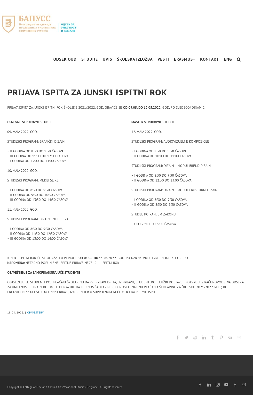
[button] (239, 59)
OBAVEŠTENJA (35, 312)
